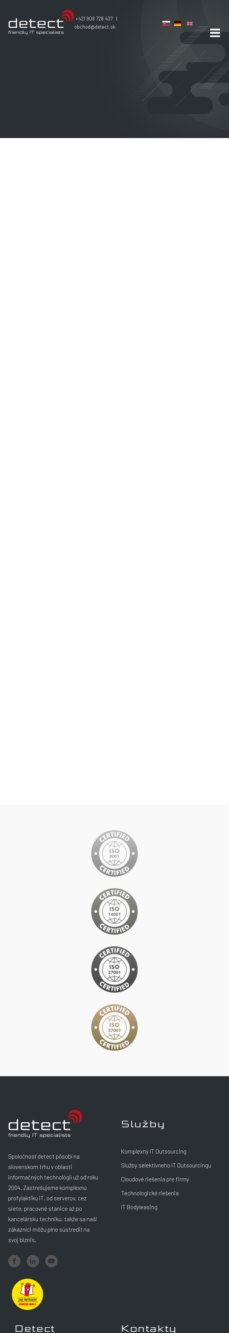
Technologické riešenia (150, 1193)
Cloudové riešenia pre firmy (155, 1179)
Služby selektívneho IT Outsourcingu (166, 1165)
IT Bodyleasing (139, 1206)
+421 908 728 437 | (97, 18)
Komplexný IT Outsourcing (153, 1151)
